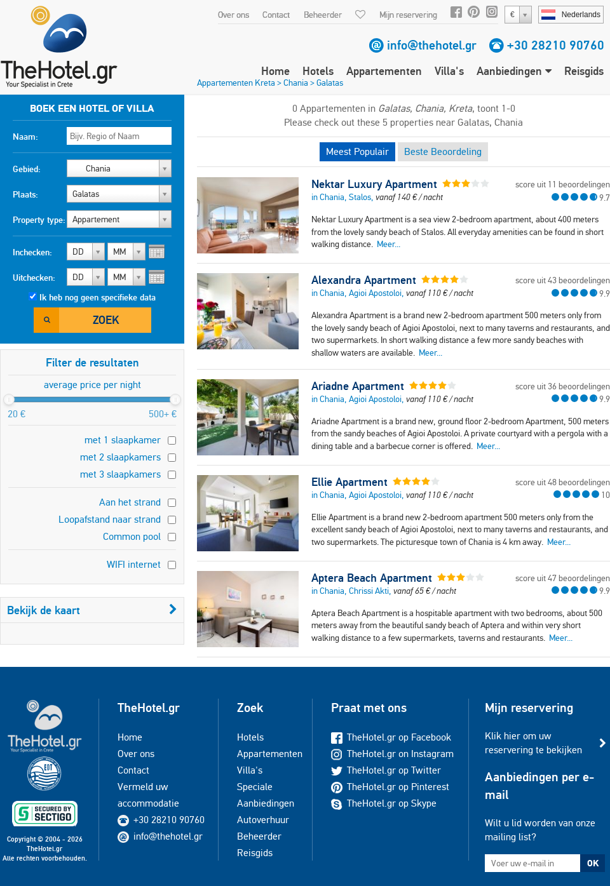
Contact (276, 14)
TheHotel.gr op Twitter (386, 770)
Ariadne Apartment (357, 386)
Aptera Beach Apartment (371, 578)
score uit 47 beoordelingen (562, 578)
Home (275, 71)
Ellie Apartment (349, 482)
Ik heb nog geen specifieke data (97, 297)
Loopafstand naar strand (109, 519)
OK (593, 863)
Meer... (388, 244)
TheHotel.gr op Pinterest (390, 787)
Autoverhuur (263, 820)
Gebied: (27, 169)
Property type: (39, 219)
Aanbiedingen (514, 71)
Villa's (449, 71)
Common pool (132, 536)
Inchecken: (32, 252)
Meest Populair (357, 151)
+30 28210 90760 (555, 45)
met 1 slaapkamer (123, 440)
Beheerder (323, 14)
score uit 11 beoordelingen (562, 184)
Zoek (106, 319)
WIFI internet (134, 564)
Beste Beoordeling (443, 151)
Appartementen (384, 71)
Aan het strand (130, 502)
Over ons (233, 14)
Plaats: (25, 194)
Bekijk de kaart (92, 610)
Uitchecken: (34, 277)
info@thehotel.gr (432, 45)
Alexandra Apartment (363, 280)
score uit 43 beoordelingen (562, 280)
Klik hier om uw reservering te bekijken (533, 743)
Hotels (318, 71)
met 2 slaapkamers (120, 457)
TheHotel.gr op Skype (384, 803)
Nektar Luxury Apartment (374, 184)
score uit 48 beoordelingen (562, 482)
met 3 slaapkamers (120, 474)
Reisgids (584, 71)
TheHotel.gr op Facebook (391, 737)
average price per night (92, 385)
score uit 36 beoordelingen (562, 386)
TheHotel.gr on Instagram (392, 754)
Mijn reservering (408, 14)
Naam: (25, 136)
